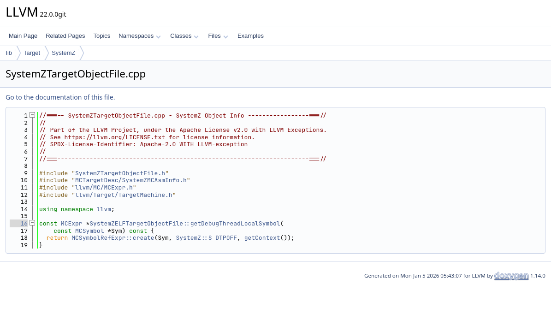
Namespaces (139, 35)
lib (9, 52)
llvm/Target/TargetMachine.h (123, 195)
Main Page (23, 35)
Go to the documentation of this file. (60, 97)
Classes (184, 35)
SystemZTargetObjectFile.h (120, 173)
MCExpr (72, 223)
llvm (104, 209)
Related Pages (65, 35)
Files (218, 35)
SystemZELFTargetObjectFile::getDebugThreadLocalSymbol (184, 223)
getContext (262, 238)
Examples (250, 35)
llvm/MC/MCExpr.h (104, 187)
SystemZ (63, 52)
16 (19, 223)
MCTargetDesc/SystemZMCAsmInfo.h (131, 180)
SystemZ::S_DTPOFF (206, 238)
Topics (101, 35)
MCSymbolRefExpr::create (112, 238)
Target (32, 52)
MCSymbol (89, 231)
